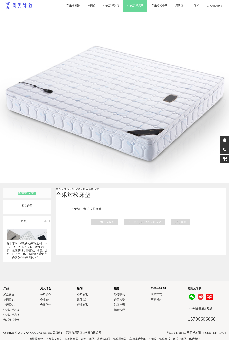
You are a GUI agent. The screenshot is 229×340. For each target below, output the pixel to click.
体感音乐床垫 (135, 5)
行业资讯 (82, 304)
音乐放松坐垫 (159, 5)
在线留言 (156, 299)
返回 (183, 222)
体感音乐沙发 (111, 5)
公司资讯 (82, 294)
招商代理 (119, 309)
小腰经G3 (9, 304)
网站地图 (195, 332)
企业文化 (45, 299)
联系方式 (156, 294)
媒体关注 (82, 299)
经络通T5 (9, 294)
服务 (116, 288)
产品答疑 (119, 299)
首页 (58, 189)
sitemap (207, 332)
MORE (47, 221)
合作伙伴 (45, 304)
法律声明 (119, 304)
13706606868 (214, 5)
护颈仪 (92, 5)
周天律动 (180, 5)
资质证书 (119, 294)
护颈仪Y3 (9, 299)
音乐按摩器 (73, 5)
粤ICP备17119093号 (177, 332)
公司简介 (45, 294)
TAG (222, 332)
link (215, 332)
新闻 (196, 5)
